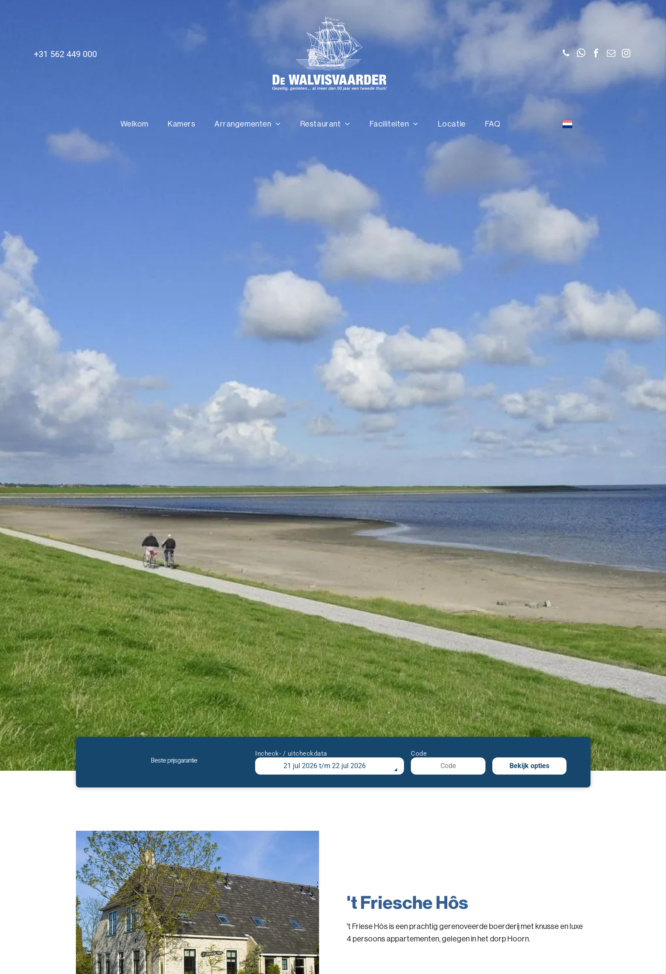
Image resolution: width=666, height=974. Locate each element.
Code (419, 753)
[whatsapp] (581, 54)
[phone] (566, 54)
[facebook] (596, 54)
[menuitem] (137, 124)
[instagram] (626, 54)
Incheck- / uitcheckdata (291, 753)
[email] (611, 54)
